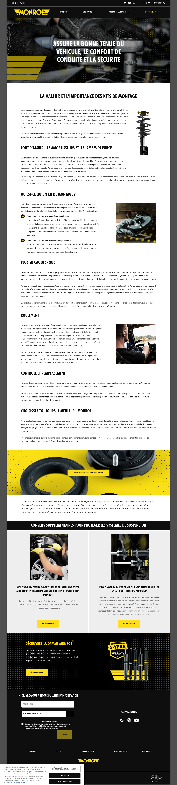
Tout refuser (65, 776)
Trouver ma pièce (149, 12)
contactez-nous (157, 3)
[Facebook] (125, 3)
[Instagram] (134, 3)
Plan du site (147, 752)
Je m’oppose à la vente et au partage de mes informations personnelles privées (64, 769)
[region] (42, 774)
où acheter (144, 3)
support (59, 752)
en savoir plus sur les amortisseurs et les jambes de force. (69, 171)
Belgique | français (19, 3)
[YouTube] (129, 3)
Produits (63, 12)
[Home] (32, 12)
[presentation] (38, 735)
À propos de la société (113, 12)
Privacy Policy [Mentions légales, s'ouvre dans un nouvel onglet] (20, 783)
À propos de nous (120, 752)
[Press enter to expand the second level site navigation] (69, 12)
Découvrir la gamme (36, 673)
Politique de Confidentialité (39, 726)
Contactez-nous (88, 752)
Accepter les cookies (65, 781)
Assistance (85, 12)
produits (32, 752)
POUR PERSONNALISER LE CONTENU (49, 722)
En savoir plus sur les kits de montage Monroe (88, 472)
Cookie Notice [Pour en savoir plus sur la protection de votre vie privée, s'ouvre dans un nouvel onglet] (10, 783)
